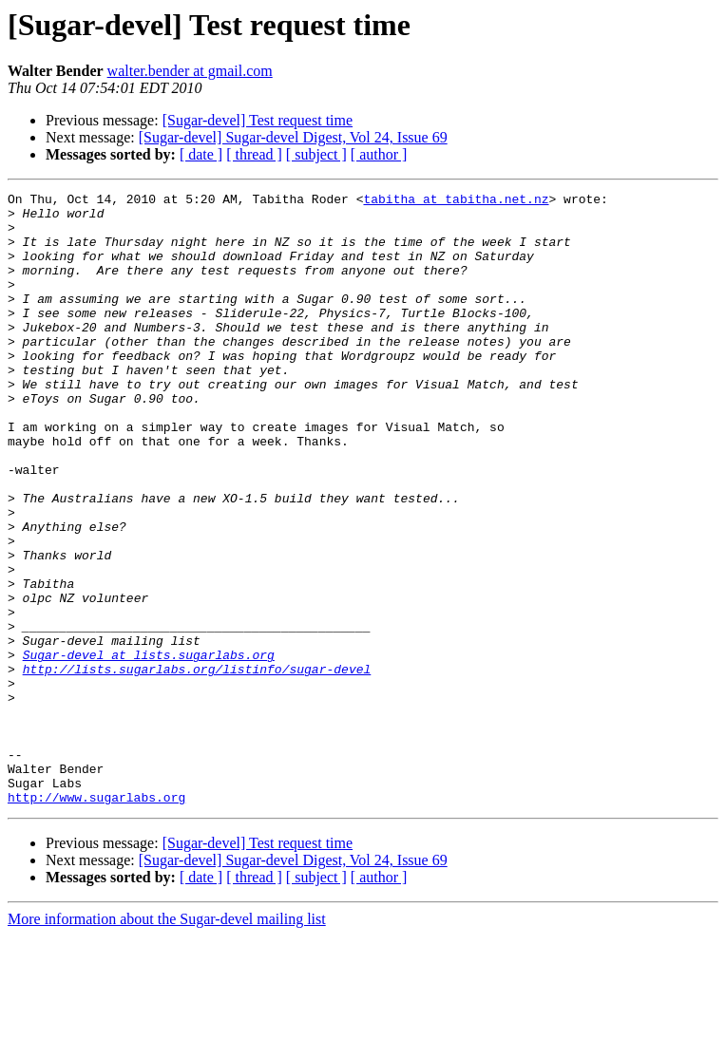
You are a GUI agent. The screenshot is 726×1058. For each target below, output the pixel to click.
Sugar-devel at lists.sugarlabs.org (149, 748)
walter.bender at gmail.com (190, 71)
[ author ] (379, 154)
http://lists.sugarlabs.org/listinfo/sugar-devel (197, 765)
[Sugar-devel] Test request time (257, 120)
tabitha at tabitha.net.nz (455, 201)
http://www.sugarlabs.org (96, 919)
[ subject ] (316, 154)
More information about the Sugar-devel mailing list (167, 1041)
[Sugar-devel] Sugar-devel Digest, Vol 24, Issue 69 (293, 137)
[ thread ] (254, 154)
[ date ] (201, 154)
